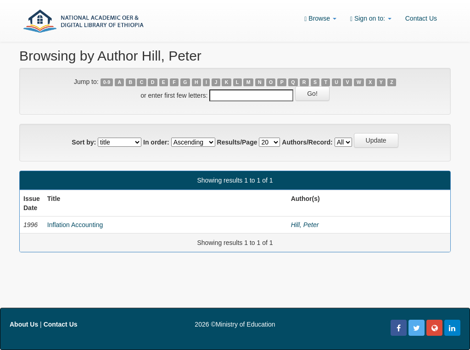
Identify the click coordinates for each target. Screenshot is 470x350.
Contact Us (421, 18)
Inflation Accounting (75, 224)
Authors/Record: (307, 142)
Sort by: (84, 142)
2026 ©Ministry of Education (235, 324)
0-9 (106, 82)
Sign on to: (371, 18)
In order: (156, 142)
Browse (320, 18)
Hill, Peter (305, 224)
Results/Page (237, 142)
